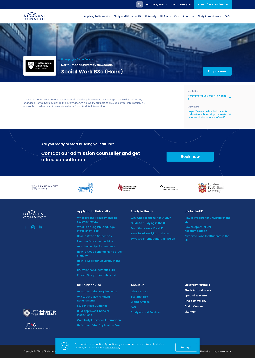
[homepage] (34, 16)
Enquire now (217, 71)
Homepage (67, 59)
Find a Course (85, 59)
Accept (186, 347)
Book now (190, 156)
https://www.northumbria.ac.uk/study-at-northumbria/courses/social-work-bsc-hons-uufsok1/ (207, 114)
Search (139, 4)
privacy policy (112, 347)
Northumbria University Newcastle (207, 97)
